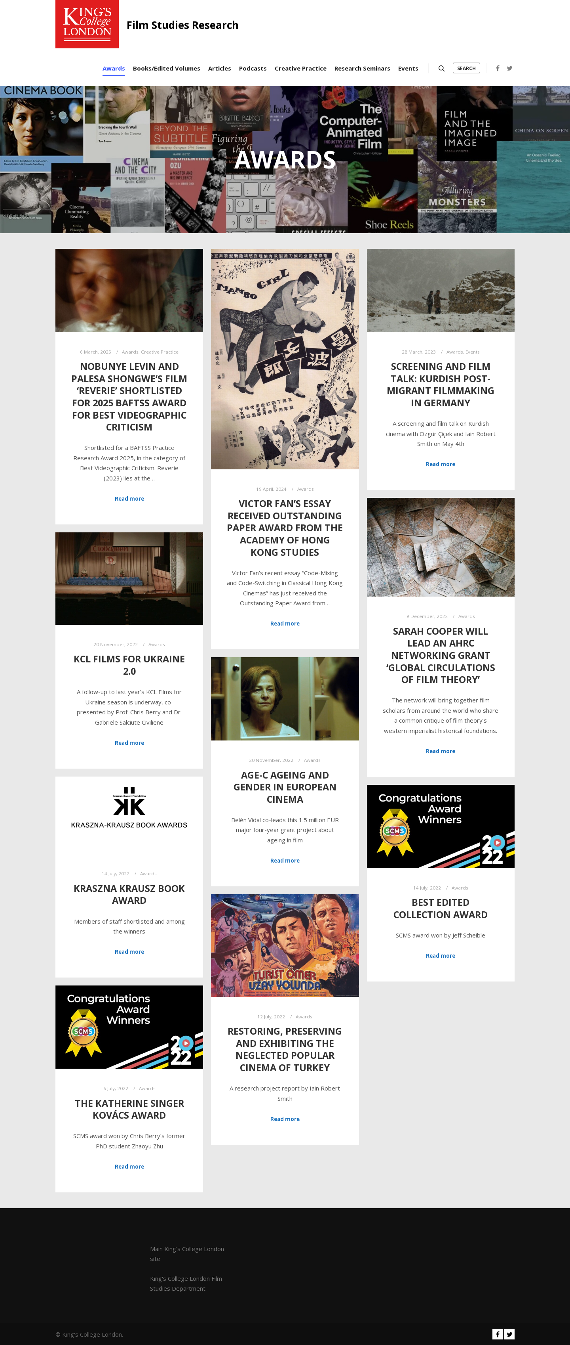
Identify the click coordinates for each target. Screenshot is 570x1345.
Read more (129, 498)
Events (473, 352)
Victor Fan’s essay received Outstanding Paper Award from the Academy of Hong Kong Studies (285, 527)
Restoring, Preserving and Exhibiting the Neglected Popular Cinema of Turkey (285, 1049)
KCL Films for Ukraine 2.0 (129, 664)
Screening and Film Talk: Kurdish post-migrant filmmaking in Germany (440, 384)
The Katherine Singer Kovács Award (129, 1109)
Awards (130, 352)
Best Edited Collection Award (440, 908)
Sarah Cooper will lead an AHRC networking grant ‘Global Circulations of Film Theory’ (440, 655)
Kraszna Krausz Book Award (129, 894)
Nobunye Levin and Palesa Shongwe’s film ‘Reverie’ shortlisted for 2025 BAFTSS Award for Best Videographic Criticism (129, 396)
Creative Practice (160, 352)
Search (466, 68)
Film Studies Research (166, 25)
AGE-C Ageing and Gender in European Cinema (285, 787)
